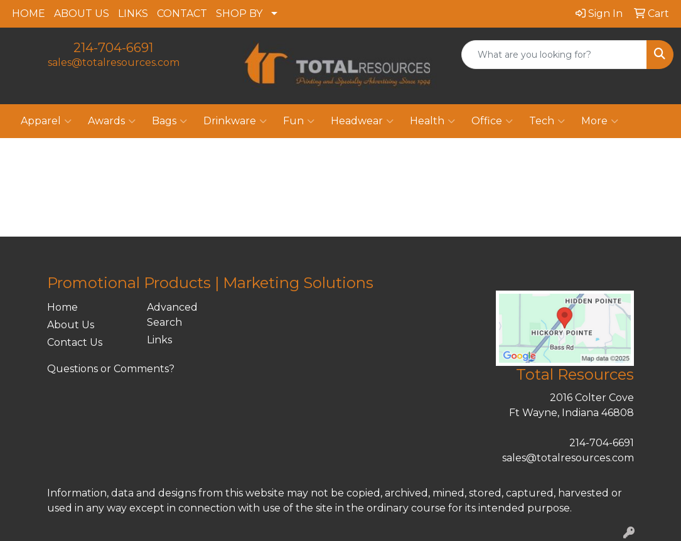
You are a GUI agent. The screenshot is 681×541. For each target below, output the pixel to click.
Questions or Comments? (110, 369)
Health (432, 121)
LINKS (133, 13)
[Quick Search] (554, 54)
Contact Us (74, 342)
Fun (298, 121)
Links (159, 340)
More (599, 121)
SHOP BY (239, 13)
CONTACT (182, 13)
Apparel (46, 121)
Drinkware (235, 121)
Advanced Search (172, 314)
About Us (70, 325)
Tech (547, 121)
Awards (112, 121)
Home (62, 307)
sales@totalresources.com (114, 62)
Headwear (362, 121)
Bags (169, 121)
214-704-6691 (113, 47)
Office (492, 121)
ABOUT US (81, 13)
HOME (28, 13)
